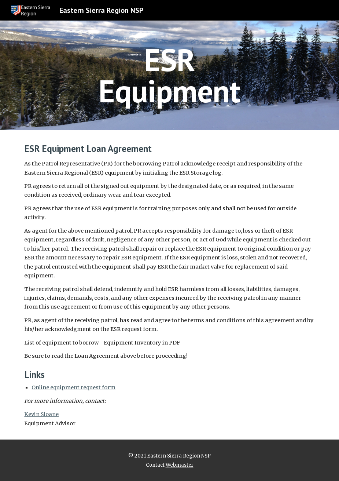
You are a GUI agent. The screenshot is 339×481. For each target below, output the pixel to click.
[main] (169, 75)
